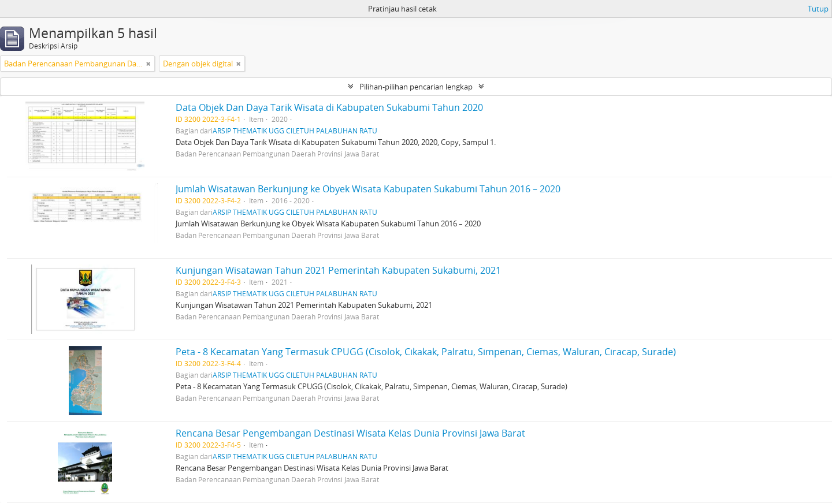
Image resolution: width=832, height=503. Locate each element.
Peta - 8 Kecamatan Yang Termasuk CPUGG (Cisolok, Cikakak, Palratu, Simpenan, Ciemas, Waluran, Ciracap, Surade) (426, 351)
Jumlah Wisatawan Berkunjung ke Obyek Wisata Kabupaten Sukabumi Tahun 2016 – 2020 (368, 188)
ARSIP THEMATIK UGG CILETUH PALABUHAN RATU (295, 130)
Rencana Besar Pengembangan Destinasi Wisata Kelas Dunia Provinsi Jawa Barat (350, 433)
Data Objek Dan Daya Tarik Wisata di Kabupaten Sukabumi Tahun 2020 (329, 107)
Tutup (818, 8)
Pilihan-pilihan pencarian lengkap (416, 86)
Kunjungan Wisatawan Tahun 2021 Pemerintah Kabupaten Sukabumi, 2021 (338, 270)
